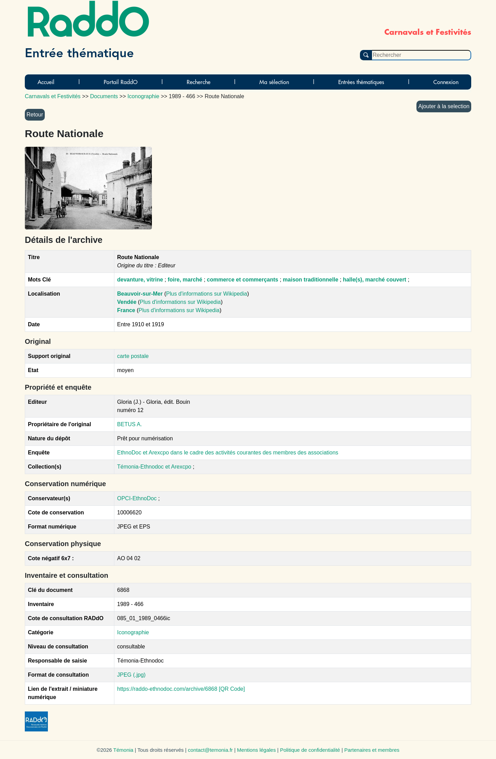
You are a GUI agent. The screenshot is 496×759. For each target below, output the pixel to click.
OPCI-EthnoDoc (137, 498)
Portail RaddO (120, 82)
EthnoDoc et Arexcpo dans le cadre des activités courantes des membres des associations (227, 452)
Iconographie (133, 632)
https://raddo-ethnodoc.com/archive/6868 (167, 689)
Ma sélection (274, 82)
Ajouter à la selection (443, 106)
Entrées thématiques (361, 82)
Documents (104, 96)
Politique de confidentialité (310, 750)
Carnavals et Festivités (53, 96)
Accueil (46, 82)
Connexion (445, 82)
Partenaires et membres (371, 750)
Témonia (123, 750)
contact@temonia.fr (210, 750)
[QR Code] (232, 689)
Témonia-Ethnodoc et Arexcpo (155, 467)
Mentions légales (256, 750)
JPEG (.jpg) (131, 675)
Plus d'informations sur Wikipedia (206, 294)
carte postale (133, 356)
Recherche (198, 82)
